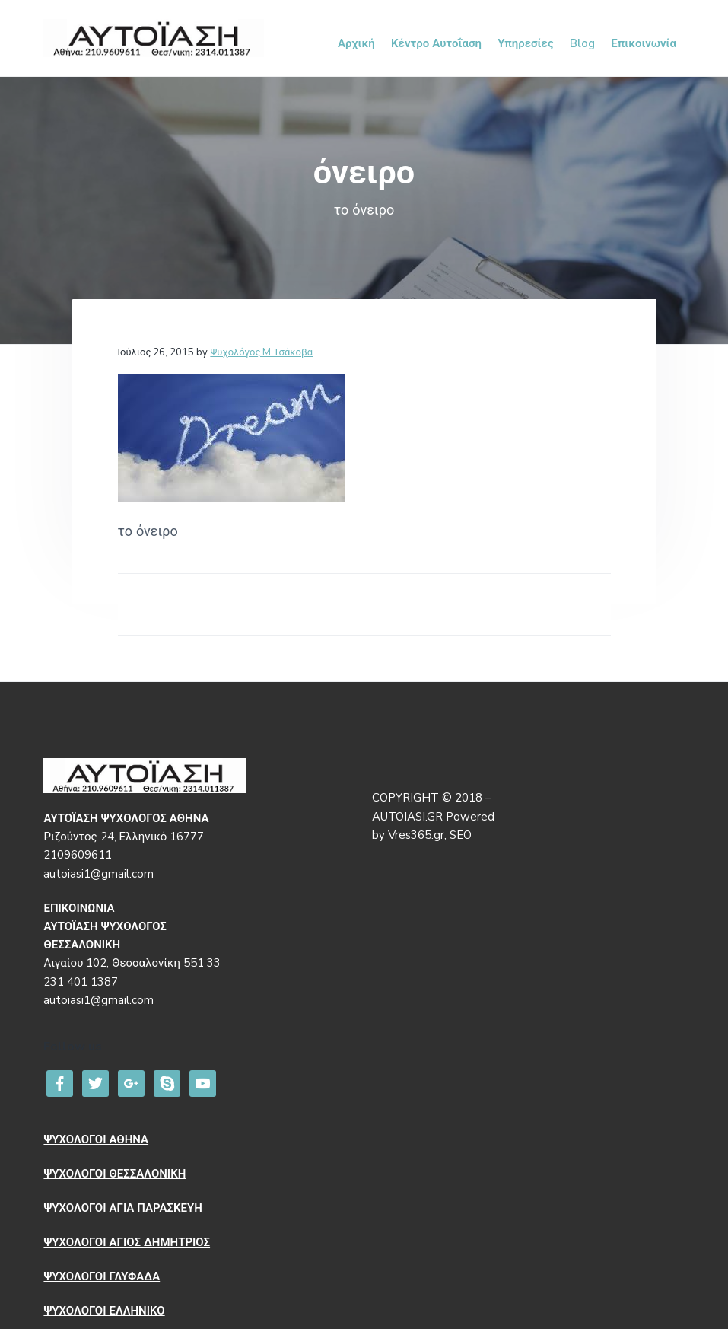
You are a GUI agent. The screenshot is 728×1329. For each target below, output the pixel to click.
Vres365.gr (416, 835)
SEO (461, 835)
